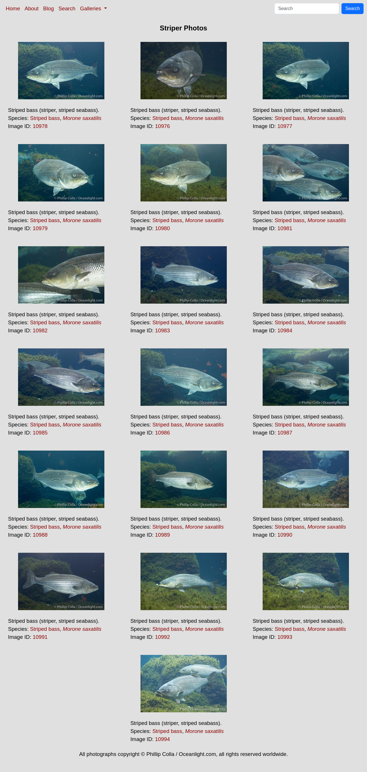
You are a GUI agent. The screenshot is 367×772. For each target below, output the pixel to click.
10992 (162, 637)
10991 (40, 637)
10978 (40, 126)
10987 (284, 433)
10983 (162, 330)
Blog (48, 8)
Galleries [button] (91, 8)
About (32, 8)
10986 (162, 433)
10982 (40, 330)
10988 (40, 535)
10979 (40, 228)
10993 (284, 637)
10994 (162, 739)
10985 (40, 433)
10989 (162, 535)
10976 (162, 126)
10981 (284, 228)
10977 (284, 126)
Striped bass (45, 118)
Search (66, 8)
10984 (284, 330)
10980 (162, 228)
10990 (284, 535)
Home (13, 8)
